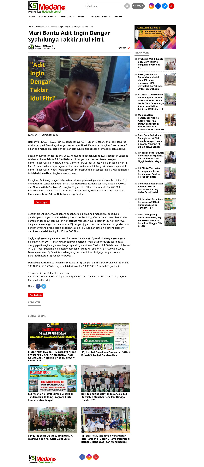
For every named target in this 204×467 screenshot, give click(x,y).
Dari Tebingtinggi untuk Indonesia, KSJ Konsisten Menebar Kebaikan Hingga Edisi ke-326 (104, 397)
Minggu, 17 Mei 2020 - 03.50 (45, 48)
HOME (32, 16)
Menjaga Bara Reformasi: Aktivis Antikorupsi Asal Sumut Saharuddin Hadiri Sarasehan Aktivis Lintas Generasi (151, 122)
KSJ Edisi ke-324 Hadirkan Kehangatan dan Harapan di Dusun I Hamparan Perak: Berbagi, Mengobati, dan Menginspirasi (105, 438)
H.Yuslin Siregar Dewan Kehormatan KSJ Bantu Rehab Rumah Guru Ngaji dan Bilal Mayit (151, 157)
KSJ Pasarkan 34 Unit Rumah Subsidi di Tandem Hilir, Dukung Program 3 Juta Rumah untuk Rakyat (50, 397)
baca (122, 48)
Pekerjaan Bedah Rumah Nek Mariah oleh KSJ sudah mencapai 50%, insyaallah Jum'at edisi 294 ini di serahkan (150, 81)
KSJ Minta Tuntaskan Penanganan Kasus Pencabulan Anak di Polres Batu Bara (149, 172)
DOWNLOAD (66, 16)
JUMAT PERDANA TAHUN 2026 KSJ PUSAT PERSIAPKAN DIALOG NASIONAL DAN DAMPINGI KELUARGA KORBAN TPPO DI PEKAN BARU (52, 357)
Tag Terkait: (35, 295)
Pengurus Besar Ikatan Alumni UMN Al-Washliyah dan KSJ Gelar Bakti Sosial (51, 437)
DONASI (118, 16)
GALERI (82, 16)
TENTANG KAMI (45, 16)
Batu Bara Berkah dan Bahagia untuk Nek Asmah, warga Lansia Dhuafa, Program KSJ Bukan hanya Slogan (150, 141)
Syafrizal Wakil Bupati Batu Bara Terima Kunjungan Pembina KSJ (150, 63)
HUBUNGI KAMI (99, 16)
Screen (138, 6)
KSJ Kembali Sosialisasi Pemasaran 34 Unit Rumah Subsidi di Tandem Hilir (105, 354)
